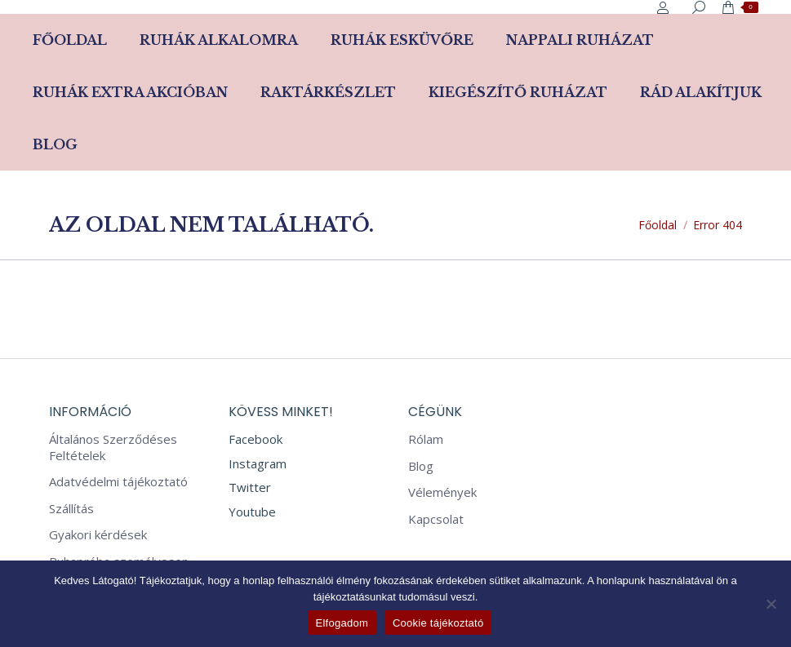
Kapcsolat (436, 519)
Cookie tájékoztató (438, 623)
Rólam (425, 439)
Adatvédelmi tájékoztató (118, 482)
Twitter (250, 487)
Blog (420, 466)
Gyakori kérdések (98, 535)
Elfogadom (342, 623)
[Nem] (770, 604)
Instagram (258, 463)
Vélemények (442, 492)
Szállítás (71, 508)
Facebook (255, 439)
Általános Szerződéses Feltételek (113, 447)
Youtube (252, 511)
